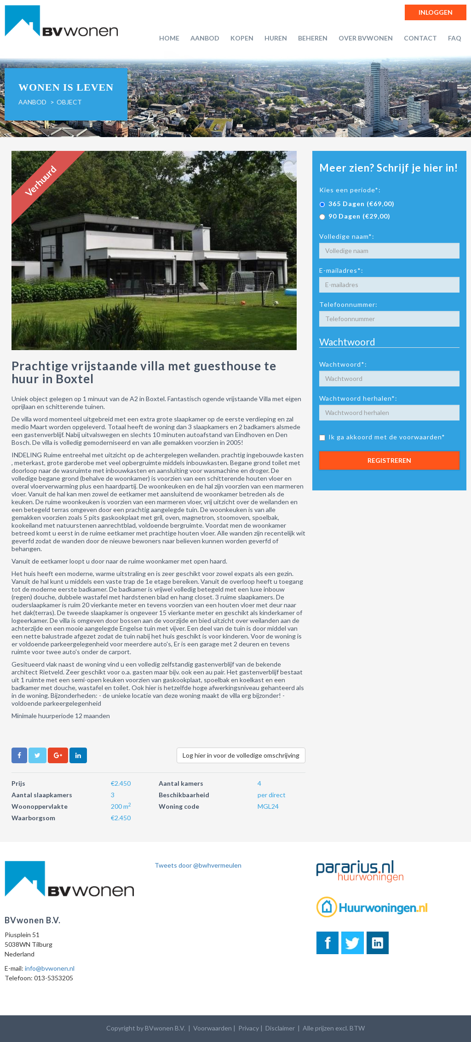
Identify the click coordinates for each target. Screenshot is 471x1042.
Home (169, 38)
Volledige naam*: (346, 236)
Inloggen (436, 12)
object (69, 102)
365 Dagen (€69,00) (357, 203)
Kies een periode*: (350, 190)
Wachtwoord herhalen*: (358, 398)
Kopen (241, 38)
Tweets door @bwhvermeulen (198, 865)
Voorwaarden (212, 1028)
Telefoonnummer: (348, 304)
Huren (275, 38)
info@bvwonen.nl (50, 968)
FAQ (454, 38)
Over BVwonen (366, 38)
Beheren (312, 38)
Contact (420, 38)
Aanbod (204, 38)
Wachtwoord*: (343, 364)
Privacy (248, 1028)
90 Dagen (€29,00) (355, 216)
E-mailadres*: (341, 270)
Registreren (389, 460)
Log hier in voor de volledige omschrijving (241, 755)
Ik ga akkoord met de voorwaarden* (382, 437)
